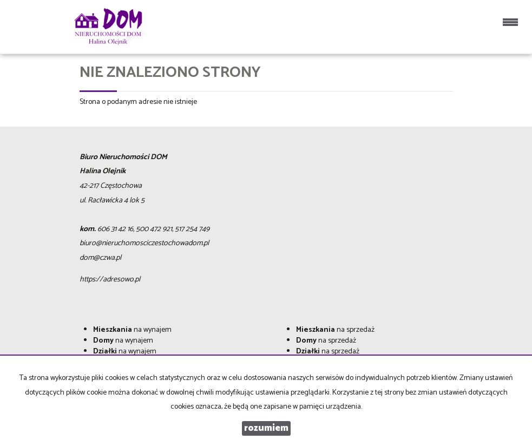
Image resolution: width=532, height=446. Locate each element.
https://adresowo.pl (110, 279)
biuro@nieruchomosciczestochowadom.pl (144, 243)
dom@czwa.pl (100, 258)
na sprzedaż (335, 330)
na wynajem (132, 330)
